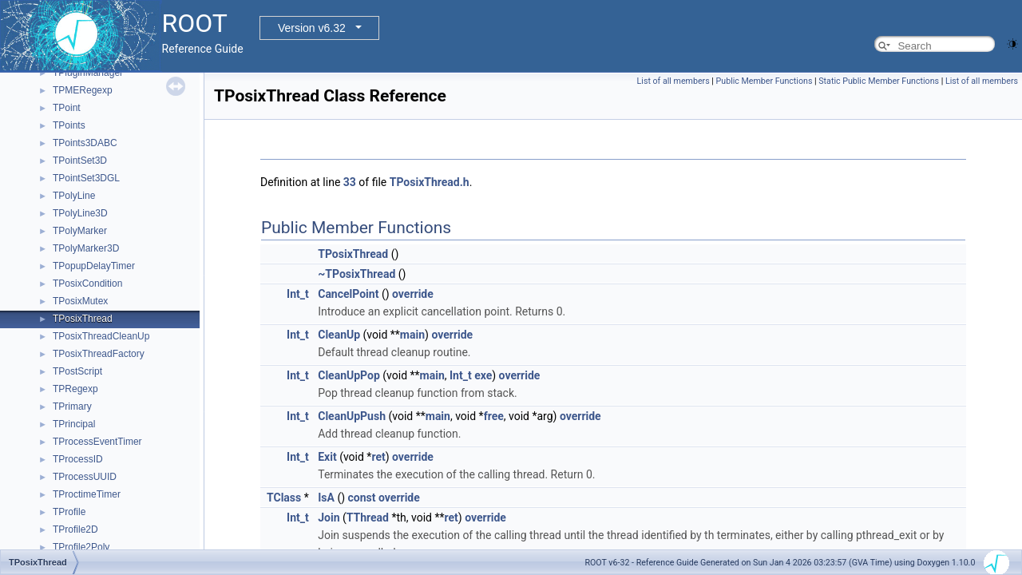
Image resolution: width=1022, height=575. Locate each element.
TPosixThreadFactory (99, 353)
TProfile (69, 512)
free (494, 416)
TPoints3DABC (85, 143)
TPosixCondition (87, 283)
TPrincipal (74, 424)
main (412, 334)
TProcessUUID (85, 476)
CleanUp (339, 334)
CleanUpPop (349, 375)
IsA (326, 497)
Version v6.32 (312, 28)
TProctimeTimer (87, 494)
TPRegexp (75, 389)
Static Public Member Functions (878, 81)
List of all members (673, 81)
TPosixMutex (80, 301)
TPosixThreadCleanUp (101, 336)
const (362, 497)
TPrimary (72, 406)
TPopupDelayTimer (94, 266)
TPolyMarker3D (86, 248)
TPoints (69, 125)
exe (483, 375)
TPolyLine (74, 195)
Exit (327, 456)
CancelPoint (348, 294)
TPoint (67, 107)
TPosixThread (83, 318)
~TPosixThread (356, 274)
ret (378, 456)
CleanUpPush (352, 416)
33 (349, 182)
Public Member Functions (764, 81)
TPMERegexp (83, 90)
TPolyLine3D (80, 213)
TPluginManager (88, 72)
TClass (284, 497)
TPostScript (77, 371)
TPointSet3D (80, 160)
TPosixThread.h (429, 182)
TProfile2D (75, 529)
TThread (368, 517)
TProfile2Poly (81, 547)
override (413, 294)
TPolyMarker (80, 230)
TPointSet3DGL (86, 178)
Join (328, 517)
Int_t (298, 294)
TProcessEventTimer (97, 441)
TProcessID (78, 459)
